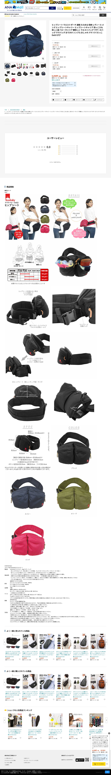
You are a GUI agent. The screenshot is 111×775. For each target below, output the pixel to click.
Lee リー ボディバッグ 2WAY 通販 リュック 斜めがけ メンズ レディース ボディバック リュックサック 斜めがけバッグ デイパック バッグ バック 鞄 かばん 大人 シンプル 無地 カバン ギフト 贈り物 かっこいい (98, 653)
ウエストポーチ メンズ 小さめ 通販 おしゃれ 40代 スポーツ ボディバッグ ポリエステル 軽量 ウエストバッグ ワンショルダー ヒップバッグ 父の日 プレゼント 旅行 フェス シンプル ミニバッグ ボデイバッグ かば (13, 653)
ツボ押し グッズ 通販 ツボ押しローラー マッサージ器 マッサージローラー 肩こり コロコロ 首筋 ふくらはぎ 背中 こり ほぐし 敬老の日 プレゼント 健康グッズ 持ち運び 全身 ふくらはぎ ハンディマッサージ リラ (75, 731)
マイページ (84, 9)
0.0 (48, 147)
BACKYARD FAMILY (12, 14)
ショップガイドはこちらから (30, 14)
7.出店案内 (7, 764)
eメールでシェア (88, 99)
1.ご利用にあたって (9, 758)
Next (106, 642)
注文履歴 (100, 9)
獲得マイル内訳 (55, 79)
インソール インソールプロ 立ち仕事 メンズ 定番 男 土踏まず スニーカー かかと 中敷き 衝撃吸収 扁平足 (35, 731)
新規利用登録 (76, 8)
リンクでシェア (100, 99)
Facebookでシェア (58, 99)
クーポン (89, 9)
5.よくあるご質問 (8, 762)
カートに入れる (100, 764)
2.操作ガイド (26, 758)
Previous (5, 642)
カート (104, 9)
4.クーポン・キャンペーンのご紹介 (31, 760)
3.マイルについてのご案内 (10, 760)
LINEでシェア (78, 99)
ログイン (68, 8)
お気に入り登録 (107, 764)
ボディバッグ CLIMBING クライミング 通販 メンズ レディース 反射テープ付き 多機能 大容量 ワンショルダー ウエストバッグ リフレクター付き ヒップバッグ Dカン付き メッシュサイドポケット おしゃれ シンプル (64, 653)
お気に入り (94, 9)
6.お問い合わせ (27, 762)
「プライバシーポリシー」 (26, 773)
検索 (52, 8)
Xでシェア (69, 99)
